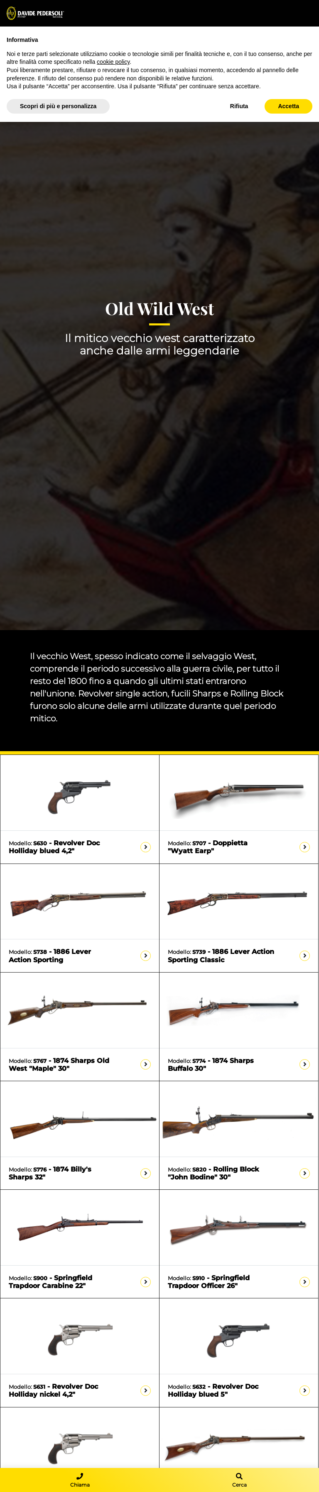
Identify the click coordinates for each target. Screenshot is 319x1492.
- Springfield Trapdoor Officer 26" (209, 1282)
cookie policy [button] (113, 61)
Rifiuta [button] (239, 106)
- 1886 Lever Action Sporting (50, 955)
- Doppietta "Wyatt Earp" (208, 847)
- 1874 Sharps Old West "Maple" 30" (59, 1064)
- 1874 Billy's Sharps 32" (50, 1173)
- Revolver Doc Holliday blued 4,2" (54, 847)
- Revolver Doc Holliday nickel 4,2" (53, 1390)
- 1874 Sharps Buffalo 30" (211, 1064)
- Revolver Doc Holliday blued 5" (213, 1390)
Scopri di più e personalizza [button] (58, 106)
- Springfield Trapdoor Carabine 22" (50, 1282)
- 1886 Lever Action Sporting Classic (221, 955)
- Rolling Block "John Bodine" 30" (213, 1173)
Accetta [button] (288, 106)
